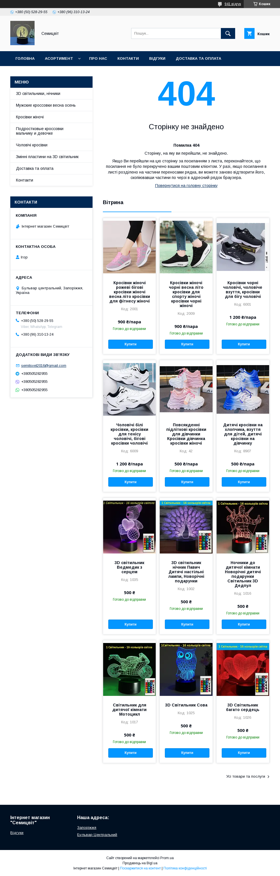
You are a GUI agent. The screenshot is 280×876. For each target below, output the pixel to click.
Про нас (98, 58)
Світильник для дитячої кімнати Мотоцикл (129, 709)
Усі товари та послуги (245, 776)
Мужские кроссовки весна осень (46, 105)
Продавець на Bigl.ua (140, 863)
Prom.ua (167, 858)
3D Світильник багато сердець (242, 707)
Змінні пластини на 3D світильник (47, 156)
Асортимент (59, 58)
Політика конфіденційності (185, 868)
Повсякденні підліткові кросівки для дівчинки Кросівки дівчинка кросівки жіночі (186, 434)
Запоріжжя (86, 827)
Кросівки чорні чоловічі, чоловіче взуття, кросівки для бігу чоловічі (242, 289)
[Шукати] (228, 33)
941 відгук (233, 4)
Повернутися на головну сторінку (186, 185)
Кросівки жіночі (30, 117)
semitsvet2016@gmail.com (43, 365)
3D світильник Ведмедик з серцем (129, 567)
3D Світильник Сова (186, 705)
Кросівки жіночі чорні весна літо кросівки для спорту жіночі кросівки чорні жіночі (186, 294)
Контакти (128, 58)
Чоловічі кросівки (31, 145)
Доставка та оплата (198, 58)
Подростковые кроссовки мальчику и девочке (39, 131)
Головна (25, 58)
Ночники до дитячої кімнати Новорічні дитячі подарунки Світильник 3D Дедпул (243, 574)
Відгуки (157, 58)
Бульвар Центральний (97, 835)
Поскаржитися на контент (140, 868)
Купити (131, 344)
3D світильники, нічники (38, 93)
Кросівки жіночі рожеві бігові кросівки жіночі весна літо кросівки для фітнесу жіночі (129, 291)
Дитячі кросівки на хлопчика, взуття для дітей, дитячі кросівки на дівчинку (243, 434)
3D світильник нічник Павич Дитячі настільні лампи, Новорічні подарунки (186, 571)
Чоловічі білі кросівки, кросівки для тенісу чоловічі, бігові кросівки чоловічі (129, 434)
